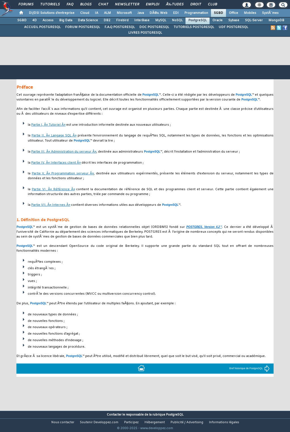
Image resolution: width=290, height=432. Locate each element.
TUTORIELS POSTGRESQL (194, 27)
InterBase (142, 20)
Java (140, 13)
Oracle (217, 20)
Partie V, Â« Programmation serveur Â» (63, 174)
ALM (107, 13)
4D (34, 20)
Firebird (122, 20)
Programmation (196, 13)
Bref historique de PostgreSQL (249, 368)
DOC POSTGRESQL (154, 27)
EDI (176, 13)
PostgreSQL (197, 20)
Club (212, 4)
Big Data (65, 20)
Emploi (152, 4)
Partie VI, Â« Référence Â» (53, 189)
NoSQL (177, 20)
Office (233, 13)
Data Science (88, 20)
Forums (26, 4)
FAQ (70, 4)
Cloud (84, 13)
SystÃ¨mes (270, 13)
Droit (196, 4)
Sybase (233, 20)
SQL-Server (254, 20)
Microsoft (124, 13)
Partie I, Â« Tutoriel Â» (48, 125)
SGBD (218, 13)
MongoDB (276, 20)
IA (96, 13)
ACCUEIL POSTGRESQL (42, 27)
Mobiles (250, 13)
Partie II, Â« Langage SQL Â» (53, 136)
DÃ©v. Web (158, 13)
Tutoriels (50, 4)
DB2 (107, 20)
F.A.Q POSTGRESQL (120, 27)
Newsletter (127, 4)
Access (48, 20)
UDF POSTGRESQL (233, 27)
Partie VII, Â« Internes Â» (50, 205)
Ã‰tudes (174, 4)
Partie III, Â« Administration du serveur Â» (63, 152)
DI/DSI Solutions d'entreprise (51, 13)
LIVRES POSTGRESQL (145, 33)
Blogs (86, 4)
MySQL (160, 20)
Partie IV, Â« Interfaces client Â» (56, 163)
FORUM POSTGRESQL (82, 27)
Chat (103, 4)
